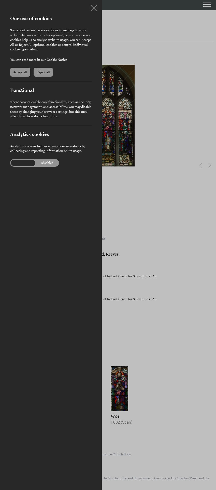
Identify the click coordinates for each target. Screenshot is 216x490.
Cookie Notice (57, 59)
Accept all (20, 72)
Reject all (43, 72)
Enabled (20, 163)
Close (94, 6)
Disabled (47, 163)
